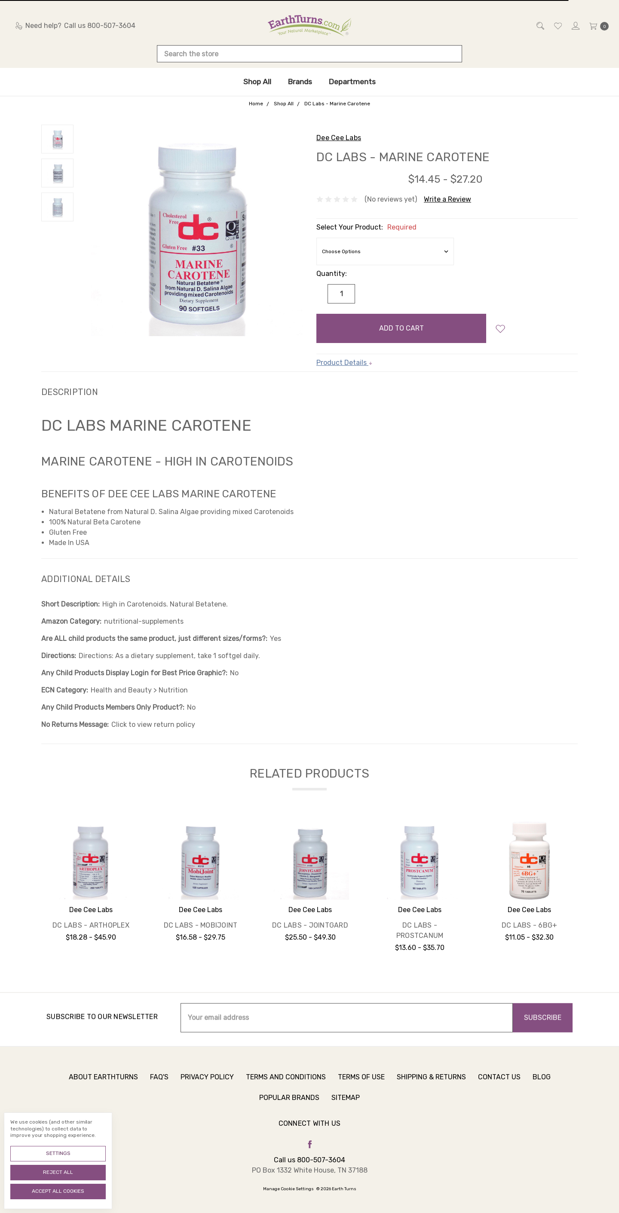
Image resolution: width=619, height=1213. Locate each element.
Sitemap (345, 1102)
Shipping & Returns (431, 1082)
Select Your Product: (366, 227)
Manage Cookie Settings (288, 1189)
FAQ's (159, 1082)
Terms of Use (361, 1082)
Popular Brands (289, 1102)
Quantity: (331, 274)
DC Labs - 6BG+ (530, 925)
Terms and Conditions (286, 1082)
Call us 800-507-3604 (309, 1160)
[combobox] (309, 53)
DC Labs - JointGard (310, 925)
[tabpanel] (91, 890)
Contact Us (499, 1082)
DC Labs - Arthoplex (90, 925)
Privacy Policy (207, 1082)
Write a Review (447, 199)
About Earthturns (103, 1082)
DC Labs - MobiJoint (201, 925)
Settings (58, 1153)
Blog (542, 1082)
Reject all (58, 1172)
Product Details (344, 362)
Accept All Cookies (58, 1191)
